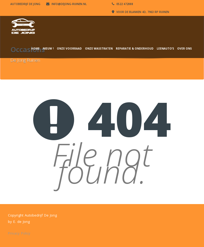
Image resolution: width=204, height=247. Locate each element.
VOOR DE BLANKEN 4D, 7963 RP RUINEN (140, 12)
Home (35, 48)
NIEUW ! (48, 48)
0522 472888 (122, 4)
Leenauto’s (165, 48)
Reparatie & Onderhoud (135, 48)
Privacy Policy (19, 233)
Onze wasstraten (99, 48)
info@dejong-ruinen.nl (66, 4)
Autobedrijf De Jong (25, 4)
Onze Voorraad (69, 48)
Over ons (184, 48)
